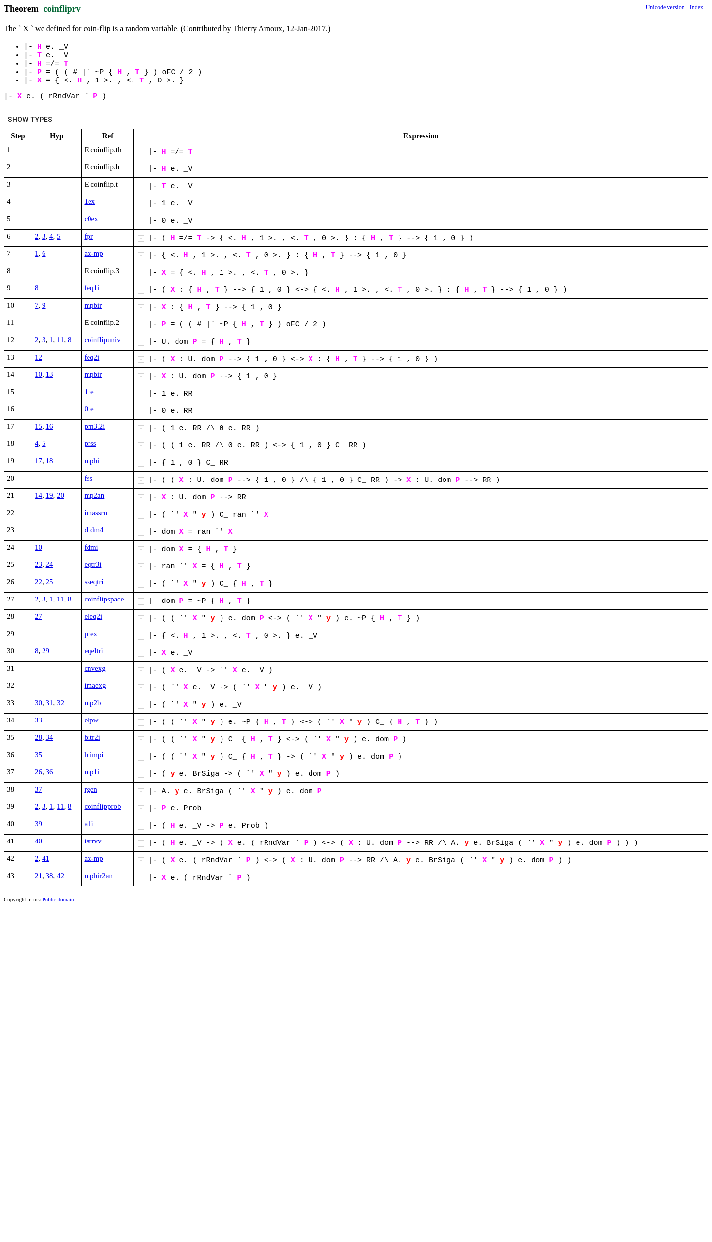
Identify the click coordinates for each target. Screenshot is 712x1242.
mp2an (94, 495)
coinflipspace (104, 599)
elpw (91, 720)
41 (45, 858)
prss (90, 443)
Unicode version (665, 7)
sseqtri (93, 582)
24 (49, 564)
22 (38, 582)
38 (49, 876)
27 (38, 616)
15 (38, 426)
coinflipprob (102, 806)
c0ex (91, 219)
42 (60, 876)
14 (38, 495)
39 (38, 824)
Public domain (58, 899)
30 (38, 703)
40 (38, 841)
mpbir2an (98, 876)
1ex (89, 201)
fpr (88, 236)
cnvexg (94, 668)
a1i (88, 824)
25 (49, 582)
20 (60, 495)
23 (38, 564)
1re (88, 392)
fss (88, 478)
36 (49, 772)
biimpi (93, 755)
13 (49, 374)
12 (38, 357)
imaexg (95, 685)
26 (38, 772)
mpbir (93, 305)
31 (49, 703)
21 (38, 876)
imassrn (95, 513)
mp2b (92, 703)
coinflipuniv (102, 340)
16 (49, 426)
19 (49, 495)
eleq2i (93, 616)
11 (60, 340)
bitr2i (92, 737)
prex (90, 634)
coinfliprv (62, 9)
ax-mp (93, 253)
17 (38, 461)
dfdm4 (93, 530)
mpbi (91, 461)
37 (38, 789)
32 (60, 703)
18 (49, 461)
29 (45, 651)
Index (696, 7)
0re (88, 409)
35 (38, 755)
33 (38, 720)
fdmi (91, 547)
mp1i (91, 772)
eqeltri (93, 651)
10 (38, 374)
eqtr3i (92, 564)
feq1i (91, 288)
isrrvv (92, 841)
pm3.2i (94, 426)
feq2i (91, 357)
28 (38, 737)
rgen (90, 789)
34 (49, 737)
